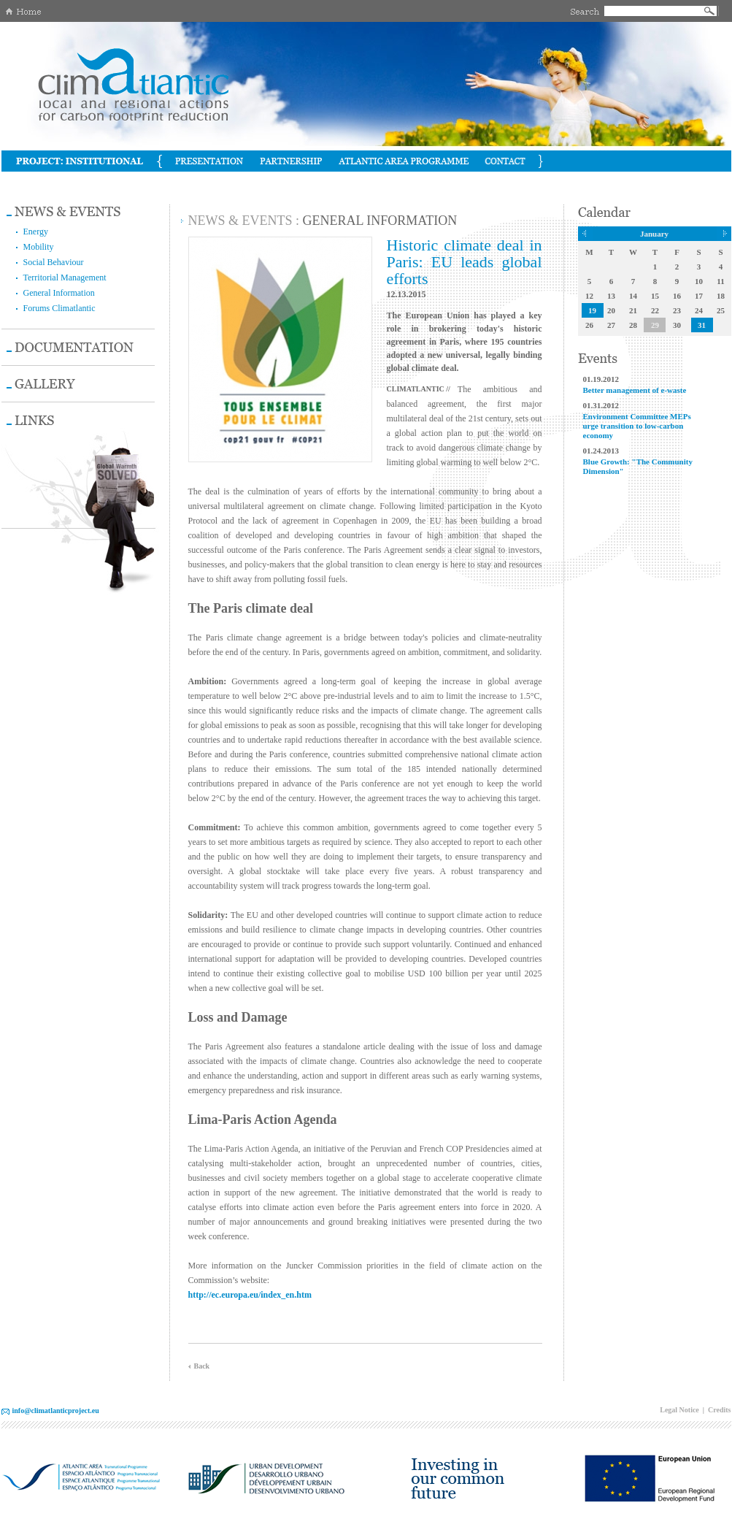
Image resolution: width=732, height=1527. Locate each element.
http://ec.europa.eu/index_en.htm (250, 1295)
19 (592, 310)
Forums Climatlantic (59, 308)
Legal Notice (679, 1410)
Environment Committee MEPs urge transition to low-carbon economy (637, 426)
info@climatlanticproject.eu (55, 1411)
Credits (719, 1410)
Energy (35, 231)
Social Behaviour (53, 262)
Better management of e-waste (635, 390)
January (654, 233)
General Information (59, 293)
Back (202, 1366)
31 (702, 325)
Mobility (38, 247)
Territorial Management (65, 277)
